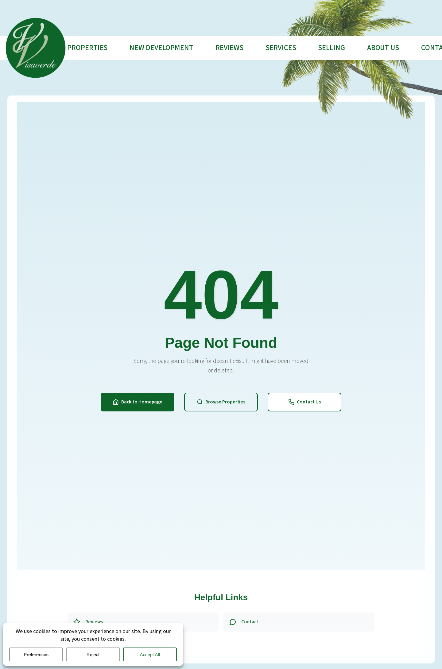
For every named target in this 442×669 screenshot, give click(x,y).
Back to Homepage (137, 402)
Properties (87, 47)
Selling (331, 47)
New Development (161, 47)
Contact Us (304, 402)
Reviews (229, 47)
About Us (383, 47)
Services (281, 47)
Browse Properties (221, 402)
